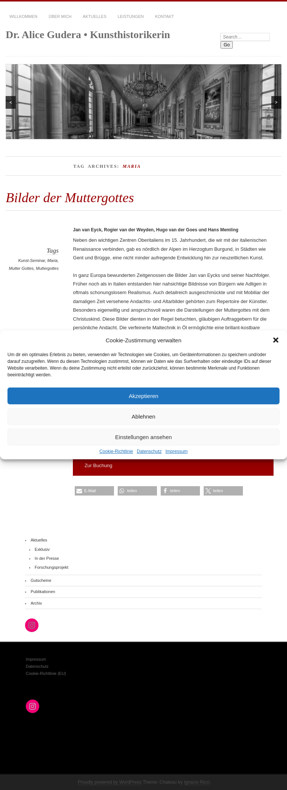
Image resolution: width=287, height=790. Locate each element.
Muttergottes (47, 268)
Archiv (36, 603)
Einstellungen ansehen (143, 436)
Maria (52, 260)
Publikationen (43, 591)
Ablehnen (143, 416)
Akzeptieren (143, 395)
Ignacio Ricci (197, 782)
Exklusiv (42, 549)
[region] (143, 101)
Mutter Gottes (21, 268)
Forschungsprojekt (51, 567)
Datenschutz (149, 451)
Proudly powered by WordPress (110, 782)
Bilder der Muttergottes (70, 197)
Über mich (60, 16)
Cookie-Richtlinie (116, 451)
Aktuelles (94, 16)
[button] (276, 340)
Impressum (177, 451)
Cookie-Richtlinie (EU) (46, 673)
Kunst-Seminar (31, 260)
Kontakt (164, 16)
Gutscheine (41, 580)
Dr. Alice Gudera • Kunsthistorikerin (88, 34)
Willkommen (23, 16)
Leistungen (131, 16)
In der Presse (47, 558)
